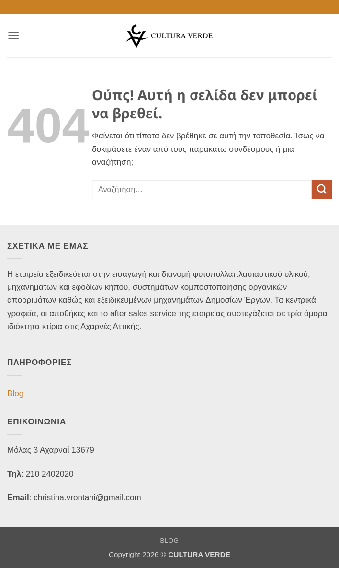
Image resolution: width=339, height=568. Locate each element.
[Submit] (322, 190)
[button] (13, 35)
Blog (15, 393)
